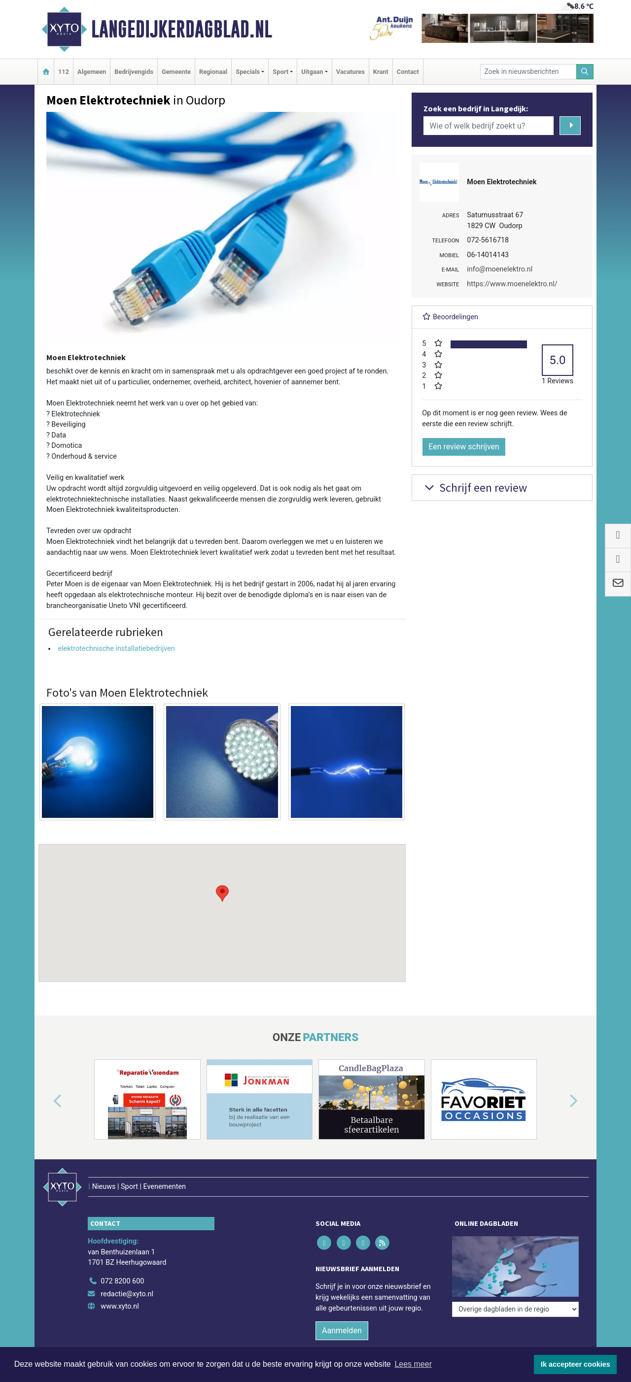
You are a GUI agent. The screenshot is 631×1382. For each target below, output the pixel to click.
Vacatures (350, 71)
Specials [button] (248, 71)
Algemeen (91, 71)
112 (63, 71)
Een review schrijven (463, 446)
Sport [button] (280, 71)
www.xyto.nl (120, 1306)
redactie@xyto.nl (127, 1294)
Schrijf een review (474, 487)
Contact (408, 71)
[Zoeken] (585, 71)
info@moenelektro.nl (499, 269)
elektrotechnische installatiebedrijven (116, 648)
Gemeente (176, 71)
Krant (380, 71)
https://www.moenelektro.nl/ (512, 284)
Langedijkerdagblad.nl (181, 29)
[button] (222, 903)
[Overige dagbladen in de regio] (515, 1309)
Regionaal (213, 71)
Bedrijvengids (133, 71)
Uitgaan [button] (312, 71)
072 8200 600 (122, 1281)
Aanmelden (342, 1330)
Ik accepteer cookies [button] (575, 1364)
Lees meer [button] (413, 1364)
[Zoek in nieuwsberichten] (528, 71)
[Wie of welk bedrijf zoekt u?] (488, 125)
